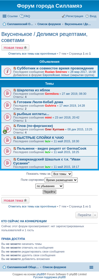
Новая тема (13, 47)
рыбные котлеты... (33, 114)
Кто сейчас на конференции (24, 221)
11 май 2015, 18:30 (66, 141)
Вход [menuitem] (93, 16)
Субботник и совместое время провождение (55, 68)
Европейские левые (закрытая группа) (68, 75)
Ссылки (12, 16)
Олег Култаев (54, 129)
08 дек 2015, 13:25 (80, 129)
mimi (48, 117)
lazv (47, 141)
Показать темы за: (49, 174)
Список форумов (54, 267)
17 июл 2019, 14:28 (72, 105)
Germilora (52, 93)
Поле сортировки (49, 180)
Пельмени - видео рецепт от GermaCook (51, 148)
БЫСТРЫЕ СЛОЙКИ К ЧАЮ (40, 138)
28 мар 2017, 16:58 (83, 71)
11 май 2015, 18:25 (66, 152)
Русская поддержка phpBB (49, 277)
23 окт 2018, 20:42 (67, 117)
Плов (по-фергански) (35, 126)
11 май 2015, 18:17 (66, 166)
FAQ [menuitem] (27, 16)
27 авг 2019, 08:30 (74, 93)
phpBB (41, 274)
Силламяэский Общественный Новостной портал (23, 267)
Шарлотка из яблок (33, 90)
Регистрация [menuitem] (74, 16)
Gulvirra (50, 105)
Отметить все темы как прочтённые (32, 53)
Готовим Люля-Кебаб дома (40, 102)
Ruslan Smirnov (56, 71)
